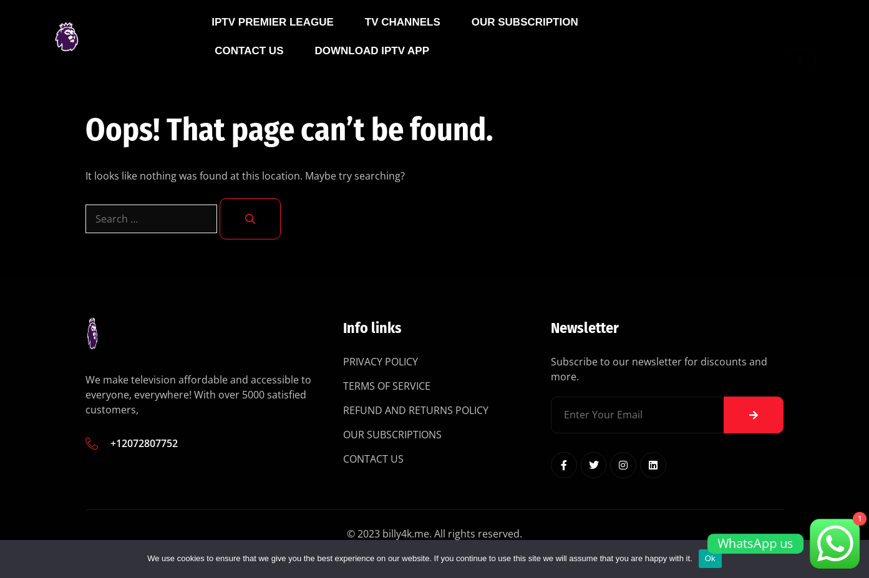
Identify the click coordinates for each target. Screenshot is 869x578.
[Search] (250, 218)
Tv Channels (402, 41)
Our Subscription (525, 41)
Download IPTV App (371, 70)
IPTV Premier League (272, 41)
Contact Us (249, 70)
